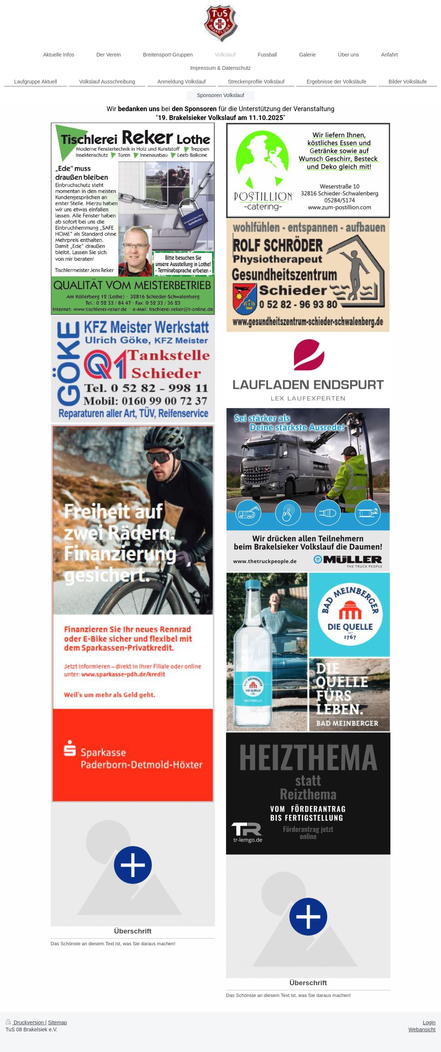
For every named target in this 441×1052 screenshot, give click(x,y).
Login (429, 1022)
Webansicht (421, 1029)
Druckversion (25, 1022)
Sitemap (57, 1022)
